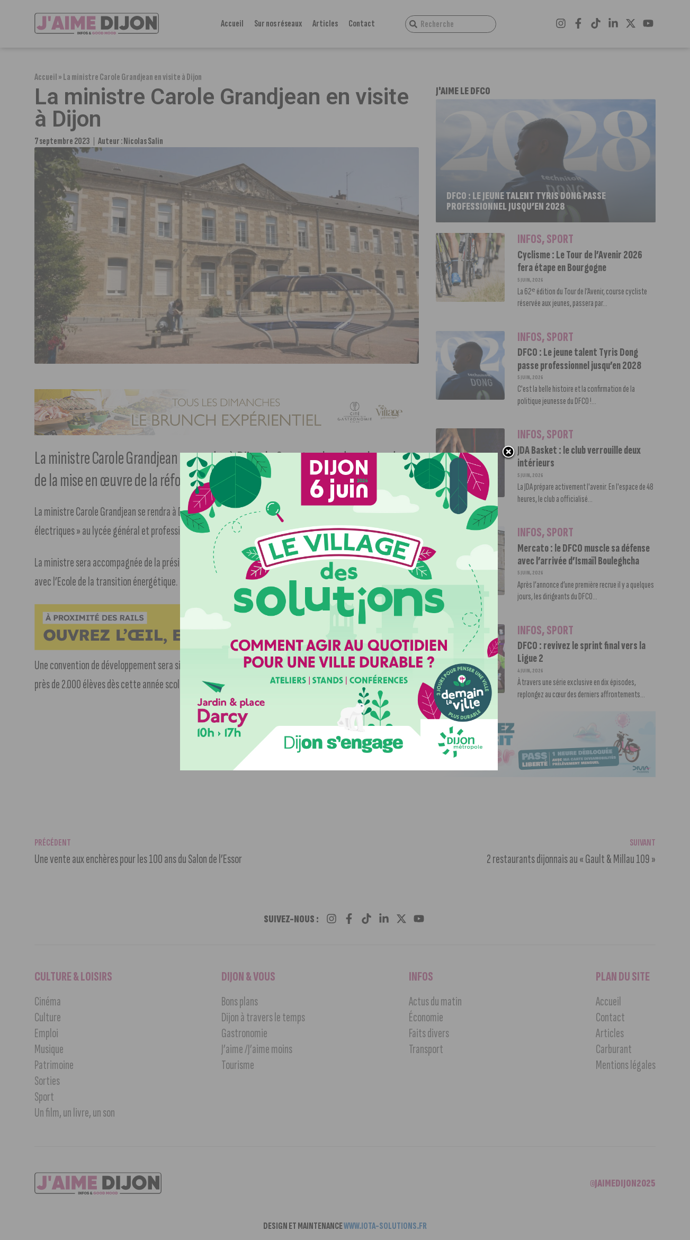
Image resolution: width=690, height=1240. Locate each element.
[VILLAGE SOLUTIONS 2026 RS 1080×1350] (339, 768)
